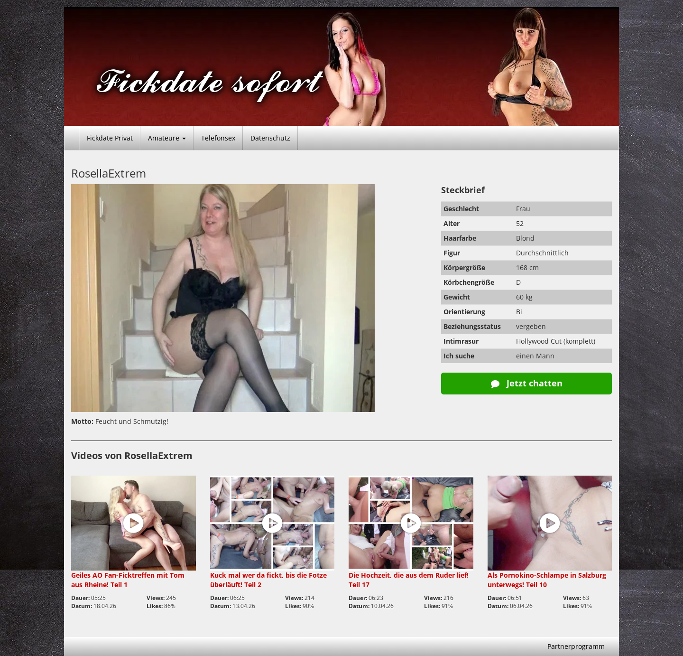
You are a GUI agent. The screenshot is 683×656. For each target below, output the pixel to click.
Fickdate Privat (110, 137)
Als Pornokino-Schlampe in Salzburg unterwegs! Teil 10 (547, 580)
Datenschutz (270, 137)
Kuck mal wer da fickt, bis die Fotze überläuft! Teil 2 (268, 580)
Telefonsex (218, 137)
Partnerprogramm (576, 646)
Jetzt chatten (527, 383)
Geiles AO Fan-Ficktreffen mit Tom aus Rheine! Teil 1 (128, 580)
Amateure (167, 137)
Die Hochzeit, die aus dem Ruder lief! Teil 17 (409, 580)
